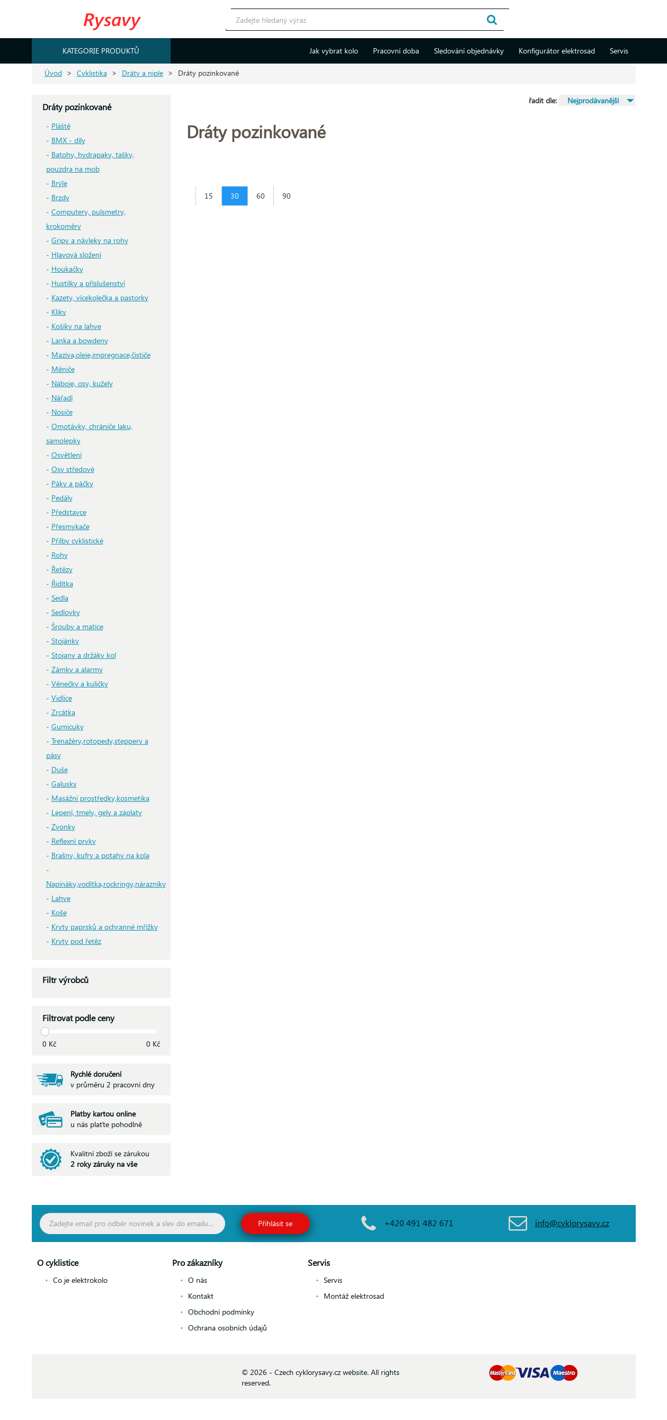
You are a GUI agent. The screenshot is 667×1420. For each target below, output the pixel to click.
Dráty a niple (142, 73)
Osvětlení (66, 455)
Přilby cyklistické (77, 540)
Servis (619, 51)
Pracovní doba (396, 51)
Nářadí (62, 397)
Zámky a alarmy (77, 669)
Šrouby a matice (77, 626)
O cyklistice (57, 1262)
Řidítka (62, 583)
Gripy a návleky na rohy (89, 240)
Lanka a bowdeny (79, 340)
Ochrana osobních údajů (227, 1328)
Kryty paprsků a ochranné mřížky (104, 927)
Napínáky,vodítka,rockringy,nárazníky (106, 884)
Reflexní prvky (73, 841)
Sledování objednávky (469, 51)
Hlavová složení (76, 254)
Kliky (58, 312)
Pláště (60, 126)
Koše (59, 912)
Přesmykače (70, 526)
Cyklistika (92, 73)
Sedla (59, 598)
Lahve (60, 898)
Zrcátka (63, 712)
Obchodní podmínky (221, 1312)
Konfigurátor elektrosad (557, 51)
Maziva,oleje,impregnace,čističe (100, 355)
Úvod (53, 73)
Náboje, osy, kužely (82, 383)
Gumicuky (67, 726)
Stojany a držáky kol (83, 655)
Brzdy (60, 197)
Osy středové (72, 469)
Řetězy (62, 569)
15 (208, 196)
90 (286, 196)
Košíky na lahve (76, 326)
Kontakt (201, 1296)
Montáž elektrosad (354, 1296)
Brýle (59, 183)
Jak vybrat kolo (333, 51)
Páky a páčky (72, 483)
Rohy (59, 555)
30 (234, 196)
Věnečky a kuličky (79, 683)
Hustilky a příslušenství (88, 283)
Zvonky (63, 826)
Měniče (63, 369)
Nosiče (62, 412)
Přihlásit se (275, 1223)
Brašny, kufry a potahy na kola (100, 855)
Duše (59, 769)
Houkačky (67, 269)
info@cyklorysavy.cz (572, 1222)
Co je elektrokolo (80, 1280)
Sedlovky (65, 612)
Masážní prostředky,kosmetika (100, 798)
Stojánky (65, 641)
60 (260, 196)
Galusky (64, 784)
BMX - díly (68, 140)
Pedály (62, 498)
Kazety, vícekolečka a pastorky (99, 297)
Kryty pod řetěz (76, 941)
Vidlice (61, 698)
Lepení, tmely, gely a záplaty (96, 812)
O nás (197, 1280)
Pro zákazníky (197, 1262)
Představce (68, 512)
